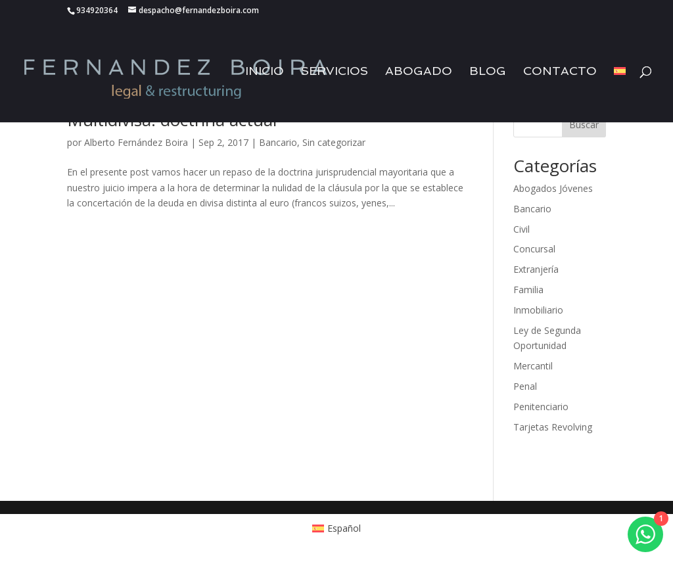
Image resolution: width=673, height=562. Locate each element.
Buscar (584, 124)
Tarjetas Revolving (552, 427)
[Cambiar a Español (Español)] (337, 527)
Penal (525, 386)
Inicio (264, 72)
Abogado (418, 72)
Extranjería (536, 269)
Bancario (278, 142)
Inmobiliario (538, 310)
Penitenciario (541, 406)
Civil (521, 229)
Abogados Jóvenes (553, 188)
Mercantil (533, 366)
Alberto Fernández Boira (136, 142)
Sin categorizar (333, 142)
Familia (528, 289)
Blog (487, 72)
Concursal (534, 249)
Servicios (334, 72)
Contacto (560, 72)
